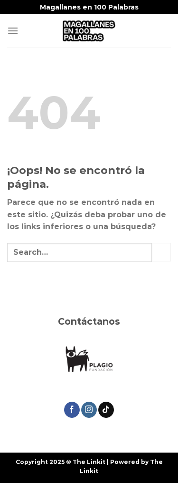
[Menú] (13, 30)
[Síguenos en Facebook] (72, 410)
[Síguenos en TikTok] (106, 410)
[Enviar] (161, 252)
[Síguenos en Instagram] (89, 410)
